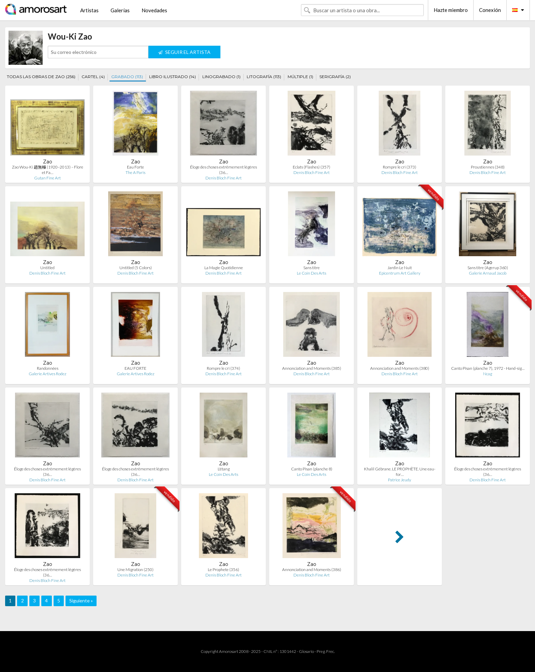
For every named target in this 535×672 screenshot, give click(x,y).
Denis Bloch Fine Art (223, 177)
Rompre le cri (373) (399, 167)
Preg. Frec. (326, 651)
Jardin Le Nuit (400, 267)
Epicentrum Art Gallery (399, 273)
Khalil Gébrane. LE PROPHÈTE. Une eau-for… (399, 471)
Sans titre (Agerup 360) (487, 267)
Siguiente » (81, 600)
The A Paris (135, 172)
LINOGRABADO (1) (221, 76)
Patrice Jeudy (399, 479)
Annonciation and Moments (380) (399, 368)
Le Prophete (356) (223, 569)
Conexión (490, 10)
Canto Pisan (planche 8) (311, 468)
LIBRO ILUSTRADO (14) (172, 76)
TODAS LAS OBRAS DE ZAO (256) (41, 76)
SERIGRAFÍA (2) (335, 76)
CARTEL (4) (93, 76)
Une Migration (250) (135, 569)
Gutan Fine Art (47, 177)
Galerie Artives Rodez (47, 373)
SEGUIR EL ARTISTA (184, 52)
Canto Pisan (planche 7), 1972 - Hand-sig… (487, 368)
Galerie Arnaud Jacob (487, 273)
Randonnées (47, 368)
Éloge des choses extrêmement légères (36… (223, 169)
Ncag (487, 373)
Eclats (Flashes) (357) (311, 167)
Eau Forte (135, 167)
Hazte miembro (451, 10)
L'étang (224, 468)
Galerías (120, 10)
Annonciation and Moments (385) (311, 368)
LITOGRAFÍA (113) (264, 76)
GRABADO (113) (127, 76)
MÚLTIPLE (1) (300, 76)
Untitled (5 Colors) (135, 267)
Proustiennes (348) (488, 167)
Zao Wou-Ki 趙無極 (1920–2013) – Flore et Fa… (47, 169)
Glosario (306, 651)
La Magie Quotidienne (223, 267)
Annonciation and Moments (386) (311, 569)
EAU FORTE (135, 368)
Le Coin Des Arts (311, 273)
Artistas (89, 10)
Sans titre (311, 267)
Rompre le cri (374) (223, 368)
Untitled (47, 267)
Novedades (154, 10)
